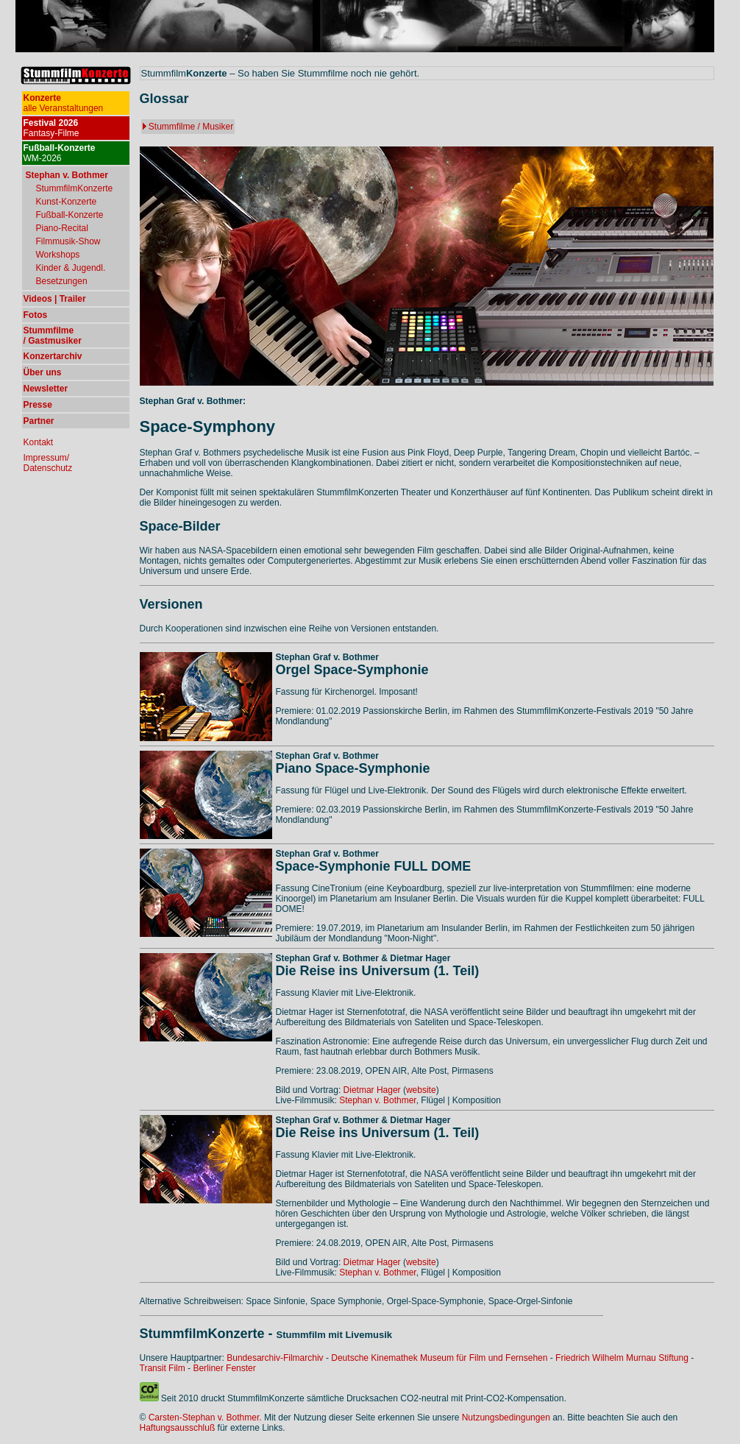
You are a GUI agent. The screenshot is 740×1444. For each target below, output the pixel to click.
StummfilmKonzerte (74, 188)
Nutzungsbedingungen (506, 1417)
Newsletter (46, 388)
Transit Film (162, 1368)
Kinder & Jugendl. (71, 268)
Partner (39, 421)
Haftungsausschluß (178, 1428)
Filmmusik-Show (68, 241)
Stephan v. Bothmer (377, 1100)
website (421, 1090)
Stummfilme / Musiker (191, 126)
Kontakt (39, 442)
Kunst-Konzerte (66, 202)
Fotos (36, 315)
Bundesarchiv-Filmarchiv (275, 1358)
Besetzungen (62, 281)
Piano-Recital (62, 228)
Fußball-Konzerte (70, 215)
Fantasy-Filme (51, 128)
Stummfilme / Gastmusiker (53, 335)
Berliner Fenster (224, 1368)
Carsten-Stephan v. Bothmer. (205, 1417)
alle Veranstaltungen (64, 103)
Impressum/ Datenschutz (48, 463)
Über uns (43, 372)
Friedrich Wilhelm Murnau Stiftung (622, 1358)
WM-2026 (60, 153)
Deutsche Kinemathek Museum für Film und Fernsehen (439, 1358)
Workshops (58, 254)
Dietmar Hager (372, 1090)
